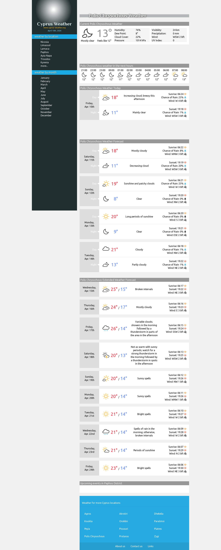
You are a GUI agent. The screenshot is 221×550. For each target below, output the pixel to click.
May (43, 91)
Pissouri (123, 528)
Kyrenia (45, 62)
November (46, 112)
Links (150, 546)
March (44, 84)
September (46, 105)
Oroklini (123, 521)
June (43, 95)
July (43, 98)
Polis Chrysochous (94, 536)
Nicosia (45, 42)
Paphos (45, 52)
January (45, 77)
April (43, 88)
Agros (87, 513)
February (45, 81)
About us (120, 546)
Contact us (136, 546)
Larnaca (45, 48)
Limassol (45, 45)
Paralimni (159, 521)
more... (44, 65)
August (44, 101)
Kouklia (88, 521)
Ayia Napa (46, 55)
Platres (158, 528)
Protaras (124, 536)
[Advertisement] (54, 165)
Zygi (156, 536)
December (46, 115)
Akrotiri (123, 513)
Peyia (87, 528)
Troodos (45, 59)
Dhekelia (158, 513)
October (45, 108)
